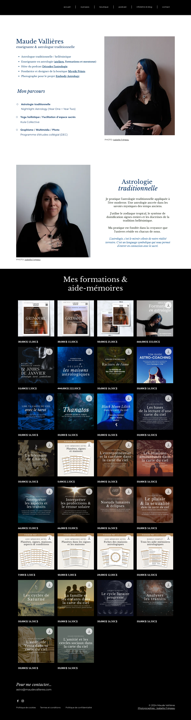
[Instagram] (22, 701)
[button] (103, 6)
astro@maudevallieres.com (34, 689)
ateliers (59, 61)
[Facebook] (17, 701)
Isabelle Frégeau (121, 139)
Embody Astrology (68, 76)
